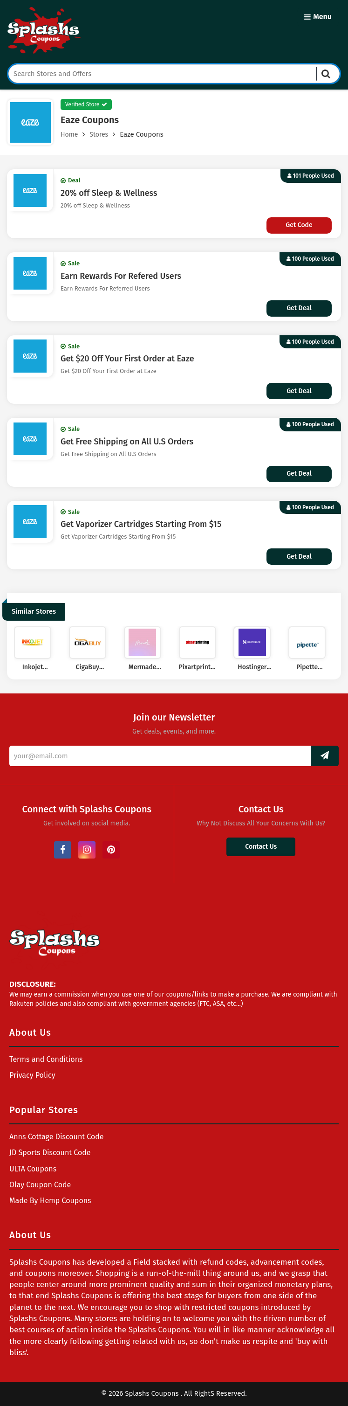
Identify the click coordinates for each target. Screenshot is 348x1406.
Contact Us (261, 847)
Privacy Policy (32, 1075)
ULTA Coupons (32, 1168)
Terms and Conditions (46, 1059)
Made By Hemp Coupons (50, 1200)
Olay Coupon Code (40, 1184)
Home (69, 135)
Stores (98, 135)
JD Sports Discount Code (50, 1152)
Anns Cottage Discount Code (56, 1136)
